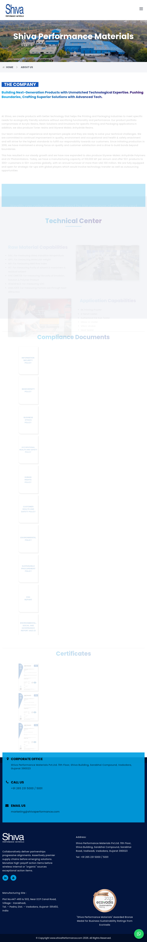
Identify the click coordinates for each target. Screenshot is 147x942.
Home (10, 67)
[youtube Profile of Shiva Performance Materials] (13, 878)
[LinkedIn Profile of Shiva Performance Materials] (5, 878)
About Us (27, 67)
